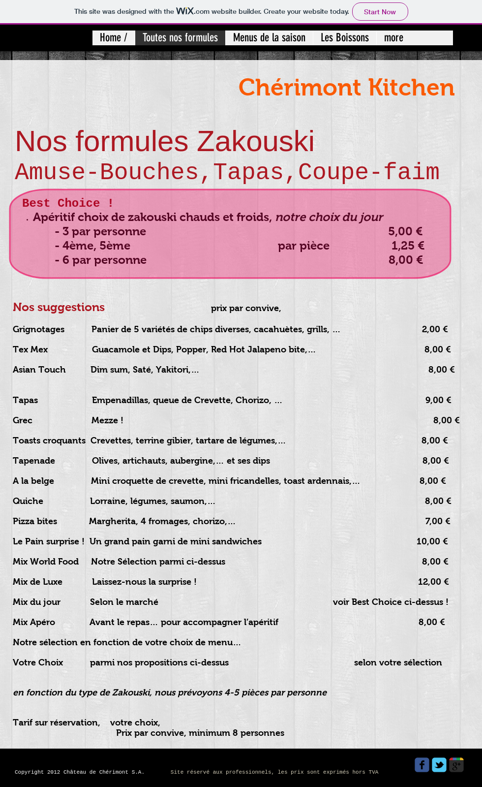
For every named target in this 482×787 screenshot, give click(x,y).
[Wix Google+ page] (456, 764)
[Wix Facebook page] (422, 764)
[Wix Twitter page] (439, 764)
